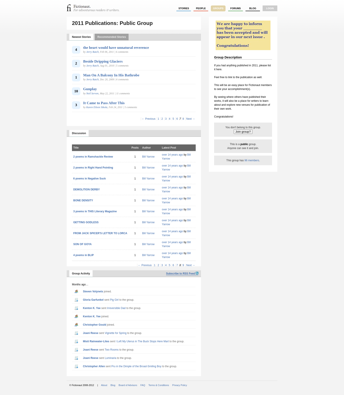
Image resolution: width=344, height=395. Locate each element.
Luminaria (110, 358)
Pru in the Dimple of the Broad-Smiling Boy (136, 366)
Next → (190, 118)
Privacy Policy (179, 385)
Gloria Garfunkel (93, 299)
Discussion (79, 133)
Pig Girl (114, 299)
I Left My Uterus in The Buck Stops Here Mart (142, 341)
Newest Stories (81, 37)
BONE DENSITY (83, 200)
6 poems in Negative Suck (89, 178)
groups (218, 8)
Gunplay (90, 89)
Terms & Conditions (159, 385)
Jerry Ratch (92, 51)
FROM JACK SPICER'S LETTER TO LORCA (100, 233)
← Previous (148, 118)
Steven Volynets (93, 291)
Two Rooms (111, 349)
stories (184, 8)
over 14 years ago (172, 154)
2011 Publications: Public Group (112, 23)
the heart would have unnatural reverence (116, 48)
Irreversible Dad (116, 308)
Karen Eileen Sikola (96, 107)
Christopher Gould (94, 324)
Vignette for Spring (115, 333)
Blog (252, 8)
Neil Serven (92, 93)
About (104, 385)
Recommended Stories (111, 37)
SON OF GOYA (82, 244)
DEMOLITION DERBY (86, 189)
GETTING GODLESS (86, 222)
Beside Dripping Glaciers (103, 61)
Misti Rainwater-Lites (96, 341)
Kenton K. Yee (91, 308)
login (270, 8)
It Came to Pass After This (104, 103)
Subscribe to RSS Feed (182, 273)
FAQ (142, 385)
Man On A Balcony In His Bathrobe (111, 75)
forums (235, 8)
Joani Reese (90, 333)
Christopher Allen (94, 366)
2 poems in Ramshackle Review (93, 156)
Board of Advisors (127, 385)
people (201, 8)
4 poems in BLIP (83, 255)
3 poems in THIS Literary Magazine (95, 211)
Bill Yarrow (148, 156)
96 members (251, 160)
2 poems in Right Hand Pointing (93, 167)
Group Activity (81, 273)
